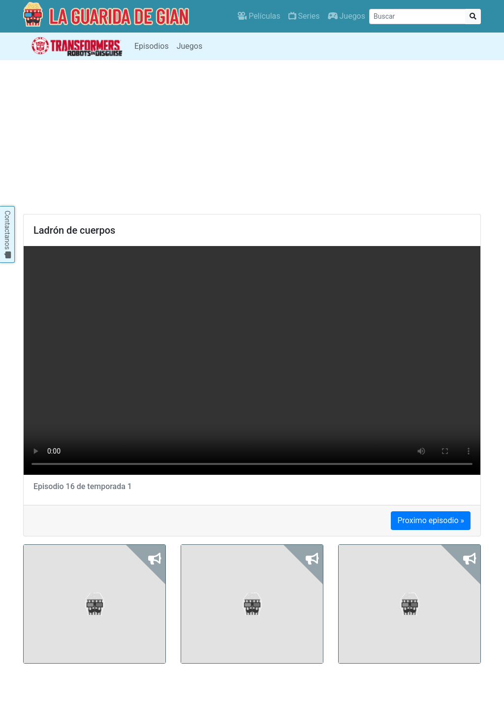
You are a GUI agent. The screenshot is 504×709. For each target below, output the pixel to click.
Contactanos (7, 234)
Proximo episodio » (430, 520)
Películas (259, 16)
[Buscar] (417, 16)
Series (304, 16)
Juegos (346, 16)
